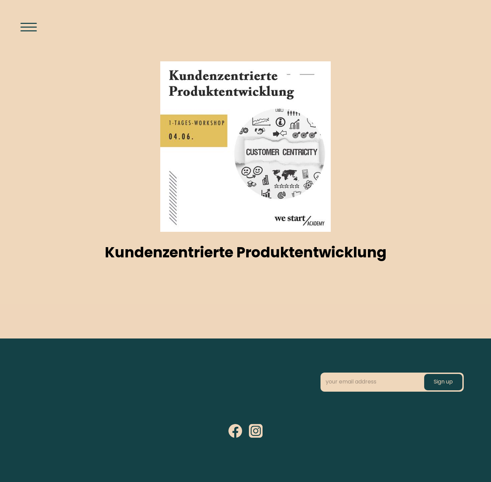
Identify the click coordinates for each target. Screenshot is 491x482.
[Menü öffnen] (28, 26)
